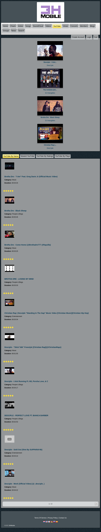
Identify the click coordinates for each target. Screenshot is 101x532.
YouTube (57, 26)
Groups (6, 31)
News (13, 31)
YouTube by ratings (45, 156)
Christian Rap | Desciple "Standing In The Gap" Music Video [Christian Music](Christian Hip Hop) (46, 313)
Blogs (92, 26)
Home (5, 26)
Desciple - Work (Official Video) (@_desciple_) (24, 484)
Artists (20, 26)
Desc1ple (50, 65)
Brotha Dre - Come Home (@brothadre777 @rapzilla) (27, 245)
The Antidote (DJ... (50, 90)
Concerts (74, 26)
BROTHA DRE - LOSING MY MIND (19, 279)
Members (84, 26)
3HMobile (12, 525)
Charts (13, 26)
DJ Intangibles (50, 93)
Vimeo (65, 26)
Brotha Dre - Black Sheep (50, 117)
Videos (48, 26)
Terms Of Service (40, 518)
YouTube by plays (62, 156)
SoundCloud (38, 26)
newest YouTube (27, 156)
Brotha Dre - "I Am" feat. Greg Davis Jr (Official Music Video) (30, 177)
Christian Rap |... (50, 145)
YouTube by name (10, 156)
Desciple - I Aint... (50, 62)
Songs (28, 26)
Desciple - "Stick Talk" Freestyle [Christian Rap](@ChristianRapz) (32, 347)
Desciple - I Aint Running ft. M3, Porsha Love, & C (26, 381)
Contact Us (62, 518)
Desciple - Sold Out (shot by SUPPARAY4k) (23, 450)
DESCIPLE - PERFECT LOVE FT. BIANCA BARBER (26, 415)
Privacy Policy (53, 518)
